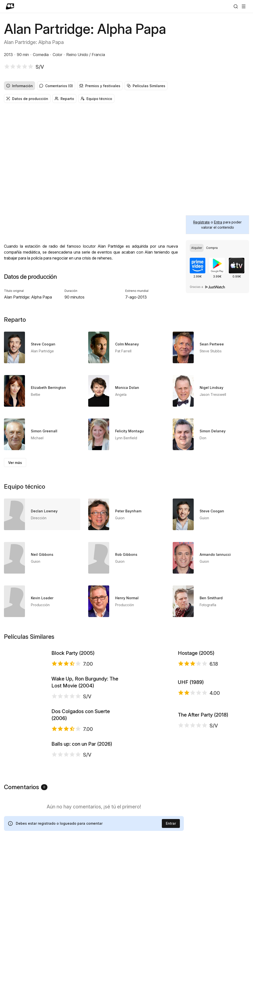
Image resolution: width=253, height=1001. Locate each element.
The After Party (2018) (203, 809)
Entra (218, 222)
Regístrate (201, 222)
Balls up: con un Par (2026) (81, 876)
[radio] (197, 248)
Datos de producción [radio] (27, 99)
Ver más (15, 462)
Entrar (171, 976)
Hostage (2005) (196, 674)
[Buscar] (235, 6)
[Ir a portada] (10, 6)
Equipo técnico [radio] (96, 99)
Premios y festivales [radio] (99, 86)
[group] (126, 85)
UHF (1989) (191, 741)
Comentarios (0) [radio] (56, 86)
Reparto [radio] (64, 99)
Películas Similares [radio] (146, 86)
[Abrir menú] (243, 6)
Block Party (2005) (73, 674)
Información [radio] (19, 86)
